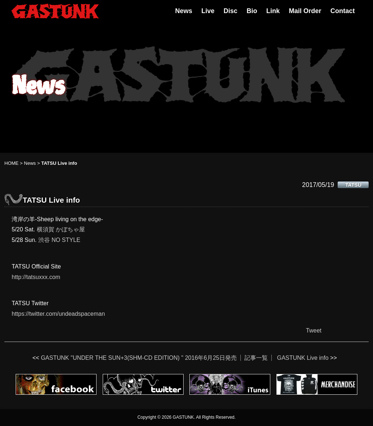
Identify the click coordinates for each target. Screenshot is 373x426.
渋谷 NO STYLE (59, 240)
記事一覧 (256, 358)
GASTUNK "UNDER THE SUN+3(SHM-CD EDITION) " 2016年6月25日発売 (139, 358)
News (183, 11)
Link (273, 11)
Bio (252, 11)
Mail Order (305, 11)
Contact (342, 11)
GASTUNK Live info (302, 358)
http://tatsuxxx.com (36, 277)
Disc (230, 11)
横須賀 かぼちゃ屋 (61, 229)
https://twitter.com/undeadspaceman (58, 314)
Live (208, 11)
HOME (11, 163)
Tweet (314, 330)
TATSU (353, 185)
